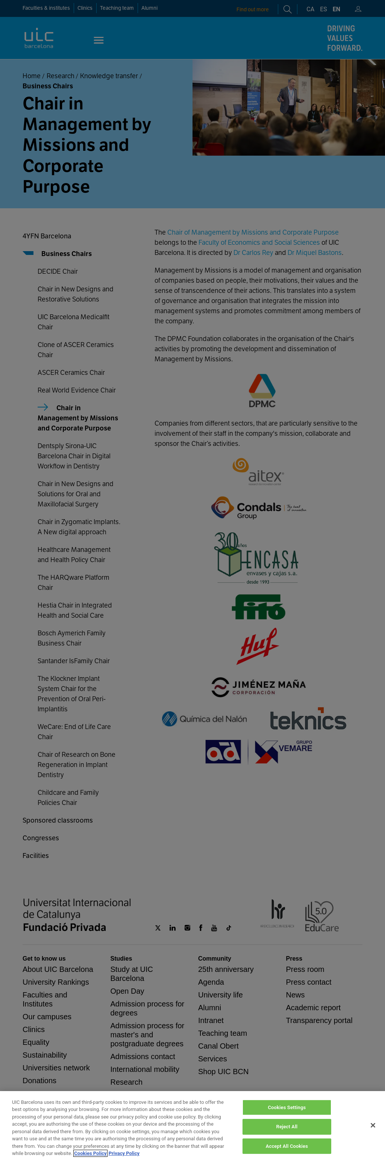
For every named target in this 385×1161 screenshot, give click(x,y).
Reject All (287, 1136)
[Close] (373, 1134)
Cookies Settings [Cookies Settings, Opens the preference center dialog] (287, 1116)
